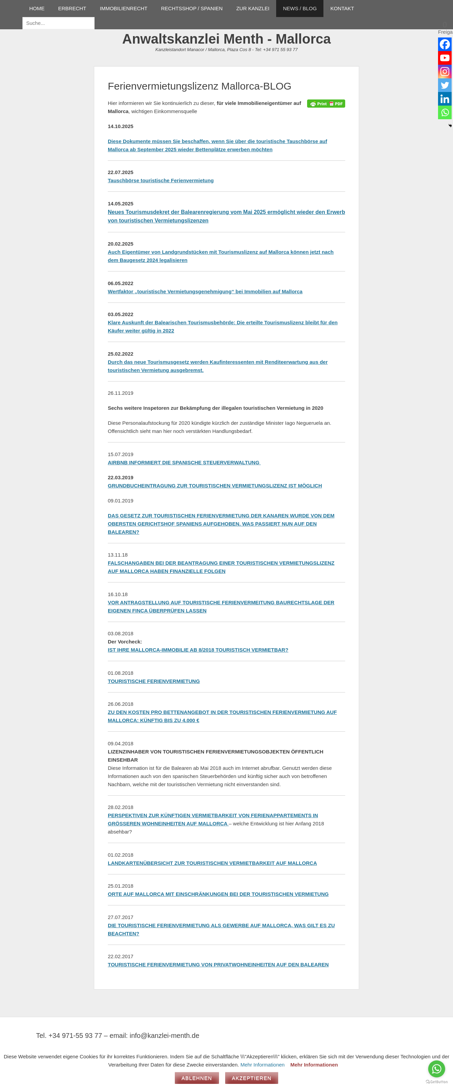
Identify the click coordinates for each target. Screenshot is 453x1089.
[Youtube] (445, 58)
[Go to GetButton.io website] (437, 1082)
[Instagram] (445, 71)
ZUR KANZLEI (253, 8)
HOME (37, 8)
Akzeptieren (252, 1078)
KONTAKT (342, 8)
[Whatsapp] (445, 112)
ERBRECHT (72, 8)
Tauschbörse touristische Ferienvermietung (161, 180)
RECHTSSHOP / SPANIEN (192, 8)
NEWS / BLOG (300, 8)
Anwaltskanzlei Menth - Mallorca (226, 38)
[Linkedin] (445, 99)
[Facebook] (445, 44)
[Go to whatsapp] (436, 1068)
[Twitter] (445, 85)
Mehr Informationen (262, 1065)
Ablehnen (197, 1078)
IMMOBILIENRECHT (124, 8)
